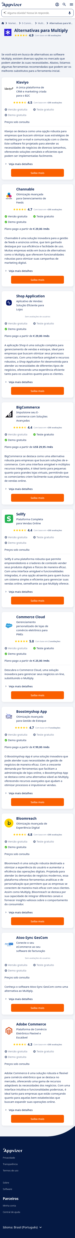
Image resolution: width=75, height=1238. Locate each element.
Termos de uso (10, 1170)
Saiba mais (37, 173)
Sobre (6, 1182)
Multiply (41, 23)
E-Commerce (28, 23)
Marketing (13, 23)
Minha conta (9, 1205)
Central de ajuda (11, 1212)
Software (7, 1189)
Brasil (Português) (28, 1227)
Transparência (10, 1164)
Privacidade (9, 1157)
